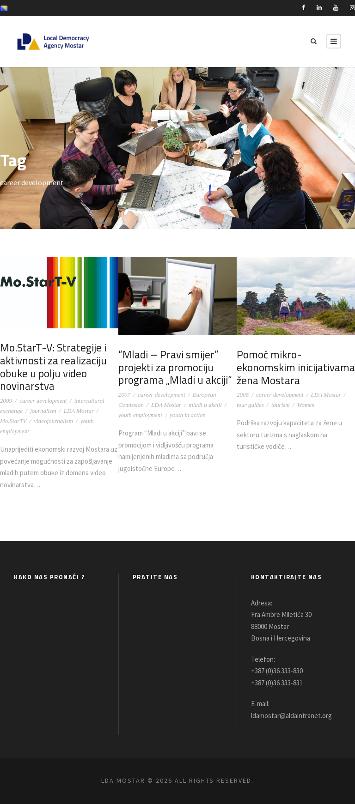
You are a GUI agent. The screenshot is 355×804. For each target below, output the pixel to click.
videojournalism (53, 420)
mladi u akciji (205, 404)
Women (306, 404)
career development (43, 400)
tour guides (250, 404)
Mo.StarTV (13, 420)
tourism (280, 404)
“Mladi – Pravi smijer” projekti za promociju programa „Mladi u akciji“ (173, 367)
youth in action (188, 414)
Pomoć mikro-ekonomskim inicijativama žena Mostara (294, 367)
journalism (43, 410)
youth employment (140, 414)
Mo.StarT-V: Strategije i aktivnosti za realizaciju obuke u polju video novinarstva (51, 366)
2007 (124, 394)
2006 (243, 394)
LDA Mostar (79, 410)
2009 (6, 400)
